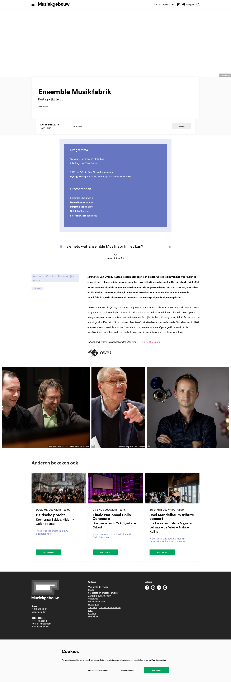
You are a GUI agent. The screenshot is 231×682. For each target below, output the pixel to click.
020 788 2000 (40, 620)
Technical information (110, 619)
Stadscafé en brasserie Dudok (103, 604)
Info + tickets (48, 564)
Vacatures (93, 610)
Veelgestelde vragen (98, 598)
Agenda (166, 4)
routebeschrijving (40, 638)
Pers (90, 622)
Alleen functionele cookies (97, 669)
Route (91, 601)
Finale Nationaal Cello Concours (112, 528)
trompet (37, 300)
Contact (156, 4)
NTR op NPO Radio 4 (148, 353)
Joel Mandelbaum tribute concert (172, 528)
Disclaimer (93, 628)
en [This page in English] (173, 4)
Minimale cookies (128, 669)
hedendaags (43, 118)
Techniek (92, 619)
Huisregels (93, 616)
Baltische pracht (50, 526)
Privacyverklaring (96, 613)
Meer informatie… (158, 659)
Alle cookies (157, 669)
